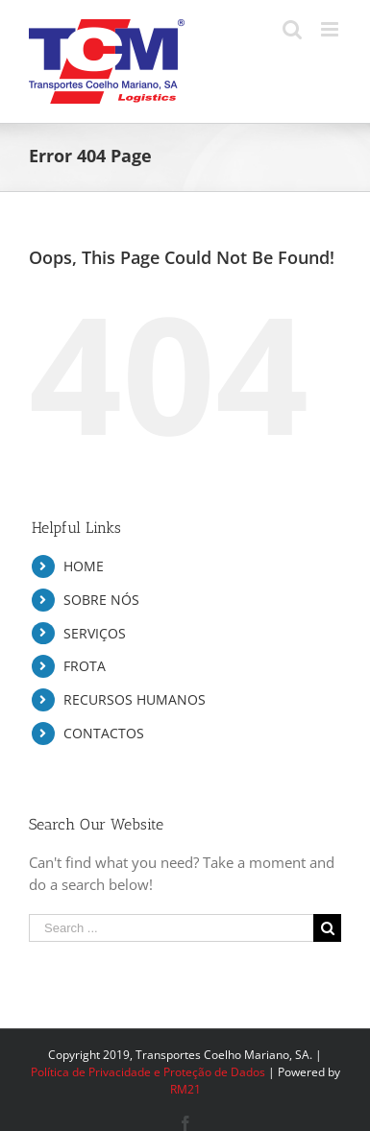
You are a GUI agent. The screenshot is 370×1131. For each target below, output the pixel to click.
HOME (83, 566)
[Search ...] (171, 928)
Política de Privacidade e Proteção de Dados (148, 1072)
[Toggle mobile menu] (331, 29)
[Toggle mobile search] (292, 29)
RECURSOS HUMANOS (134, 699)
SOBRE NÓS (101, 599)
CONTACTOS (103, 733)
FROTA (84, 666)
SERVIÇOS (94, 633)
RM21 (185, 1089)
